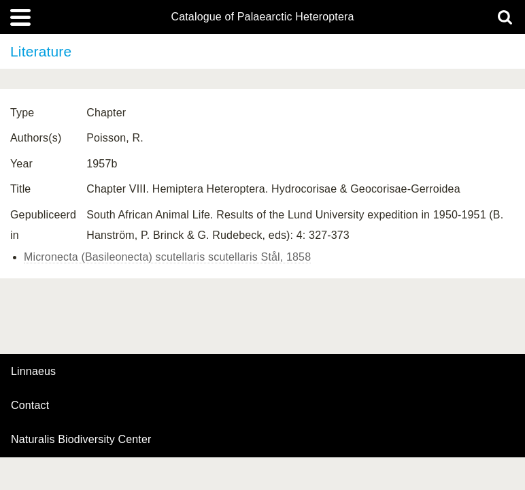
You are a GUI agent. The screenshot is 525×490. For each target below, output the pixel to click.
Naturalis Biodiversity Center (81, 439)
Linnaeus (33, 371)
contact (30, 405)
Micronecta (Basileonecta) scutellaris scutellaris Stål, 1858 (167, 257)
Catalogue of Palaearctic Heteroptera (262, 17)
